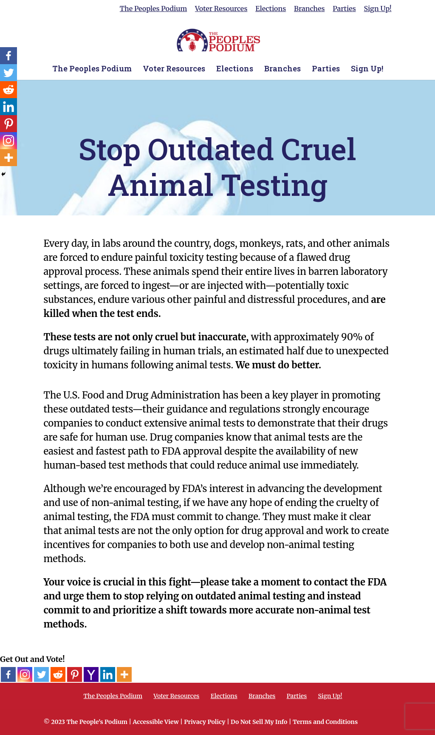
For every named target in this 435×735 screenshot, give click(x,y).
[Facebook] (8, 674)
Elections (270, 9)
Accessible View (155, 722)
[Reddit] (58, 674)
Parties (344, 9)
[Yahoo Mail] (91, 674)
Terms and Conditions (325, 722)
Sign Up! (378, 9)
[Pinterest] (74, 674)
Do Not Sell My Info (259, 722)
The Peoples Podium (153, 9)
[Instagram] (24, 674)
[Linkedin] (107, 674)
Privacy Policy (204, 722)
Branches (309, 9)
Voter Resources (221, 9)
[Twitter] (41, 674)
